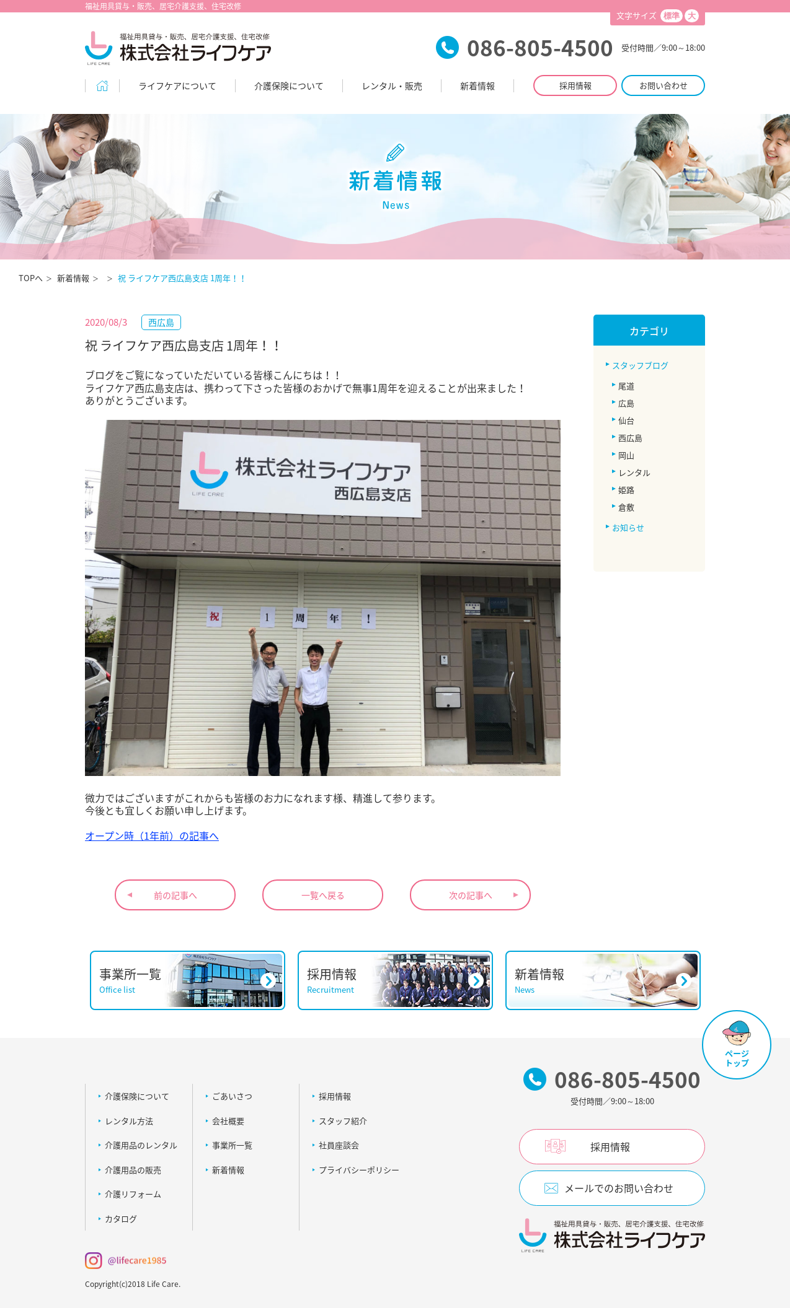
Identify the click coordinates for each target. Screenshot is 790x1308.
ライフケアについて (177, 85)
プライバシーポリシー (359, 1169)
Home (102, 85)
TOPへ (31, 278)
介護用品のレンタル (141, 1145)
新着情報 (477, 85)
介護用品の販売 (133, 1169)
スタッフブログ (640, 365)
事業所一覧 (232, 1145)
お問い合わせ (663, 85)
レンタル (634, 472)
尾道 (626, 385)
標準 (672, 15)
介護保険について (289, 85)
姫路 (626, 489)
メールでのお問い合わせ (618, 1187)
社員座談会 (339, 1145)
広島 (626, 403)
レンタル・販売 (392, 85)
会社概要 (228, 1121)
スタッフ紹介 (343, 1121)
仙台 (626, 420)
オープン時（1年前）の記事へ (152, 835)
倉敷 (626, 507)
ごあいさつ (232, 1096)
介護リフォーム (133, 1194)
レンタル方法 (129, 1121)
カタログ (121, 1218)
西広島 (630, 437)
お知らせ (628, 527)
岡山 (626, 455)
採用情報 (575, 85)
